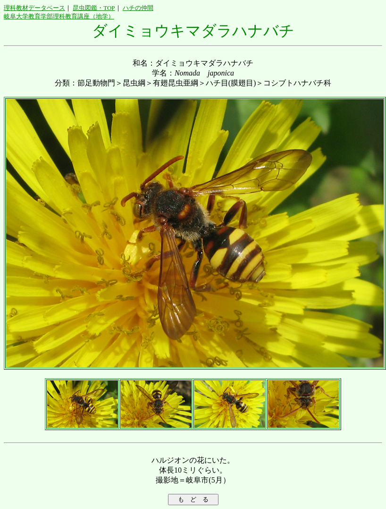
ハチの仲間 (138, 7)
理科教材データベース (34, 7)
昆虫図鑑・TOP (94, 7)
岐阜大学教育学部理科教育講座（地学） (59, 16)
